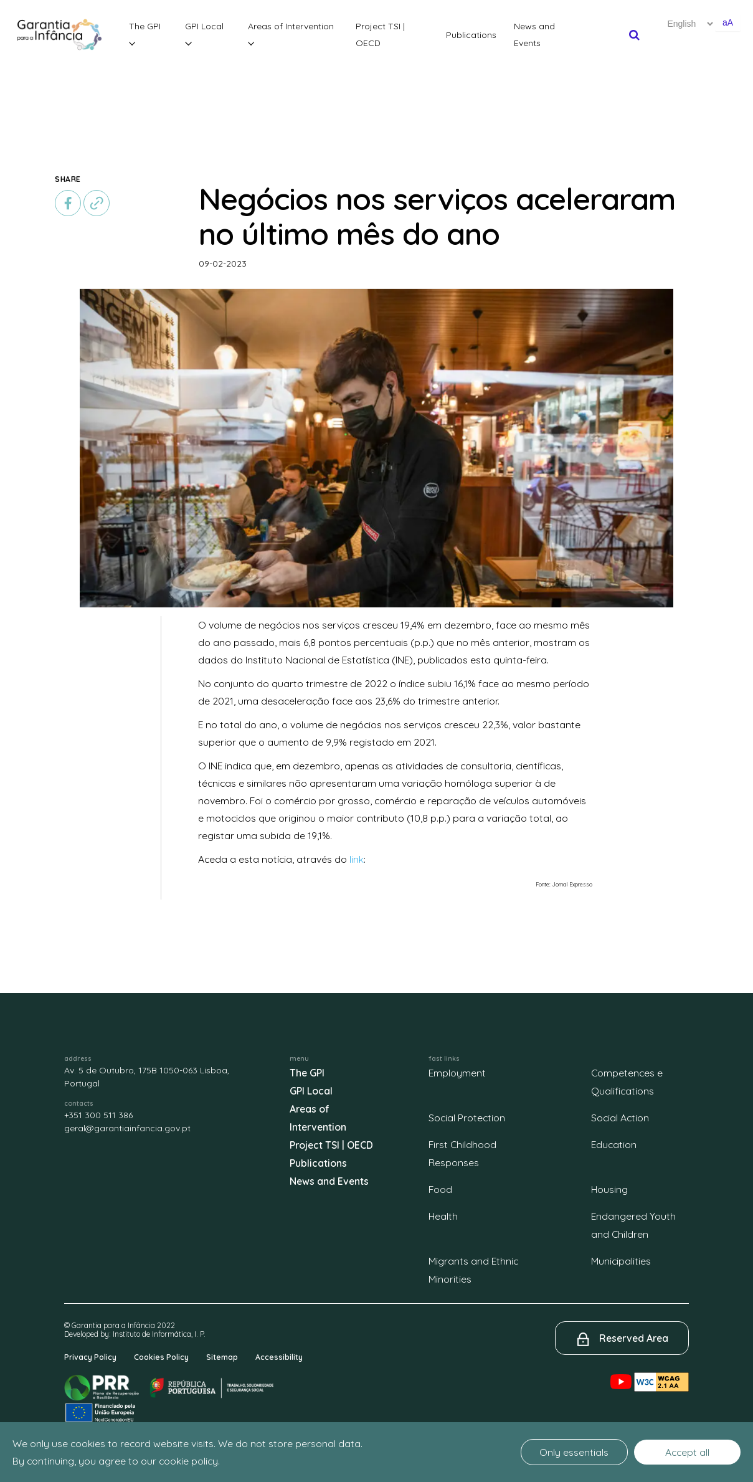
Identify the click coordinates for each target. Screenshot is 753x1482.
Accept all (687, 1452)
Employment (457, 1072)
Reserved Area (633, 1338)
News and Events (534, 35)
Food (440, 1189)
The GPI (145, 33)
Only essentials (574, 1452)
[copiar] (96, 203)
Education (614, 1144)
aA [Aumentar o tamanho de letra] (727, 22)
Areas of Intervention (291, 33)
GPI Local (204, 33)
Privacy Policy (90, 1357)
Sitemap (222, 1357)
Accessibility (279, 1357)
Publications (471, 34)
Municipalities (621, 1261)
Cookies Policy (161, 1357)
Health (443, 1216)
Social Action (620, 1117)
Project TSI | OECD (380, 35)
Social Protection (467, 1117)
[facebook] (68, 203)
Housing (609, 1189)
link (356, 859)
